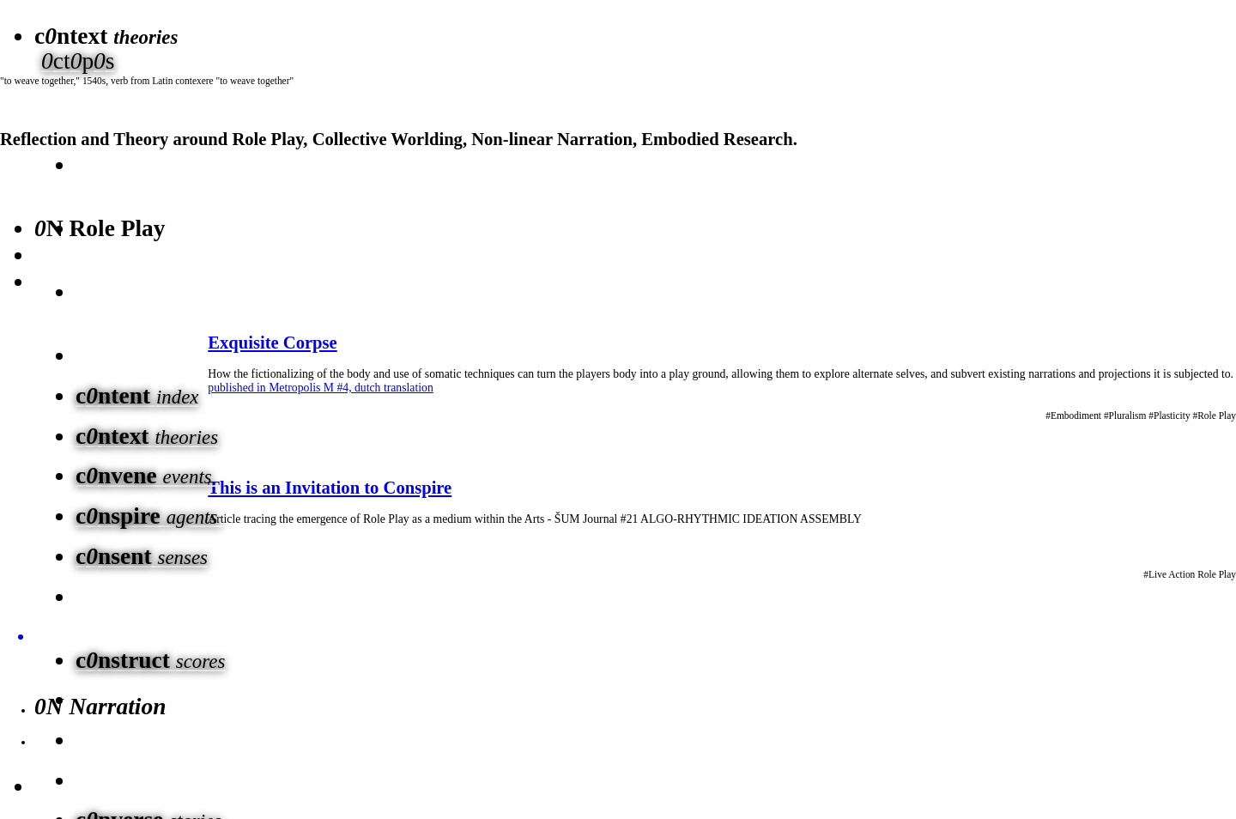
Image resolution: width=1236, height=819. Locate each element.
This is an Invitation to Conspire (329, 487)
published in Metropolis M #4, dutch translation (320, 387)
